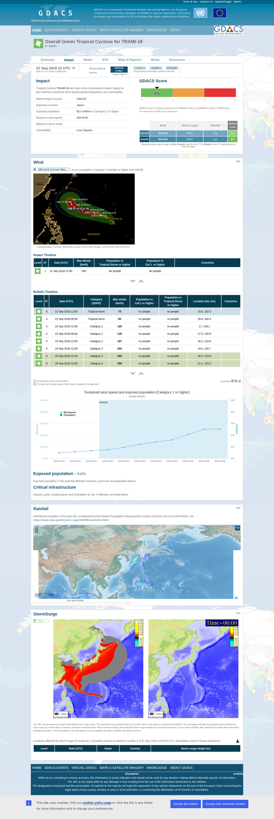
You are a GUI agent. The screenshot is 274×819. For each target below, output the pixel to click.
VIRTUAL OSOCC (84, 30)
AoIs (81, 473)
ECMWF (172, 68)
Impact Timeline (44, 255)
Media (155, 59)
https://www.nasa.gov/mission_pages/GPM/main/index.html (70, 520)
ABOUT (175, 30)
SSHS (138, 169)
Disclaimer (132, 773)
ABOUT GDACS (181, 767)
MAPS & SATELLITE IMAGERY (122, 30)
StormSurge (45, 614)
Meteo (88, 59)
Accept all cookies (186, 804)
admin (237, 1)
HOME (36, 30)
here (175, 111)
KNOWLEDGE (157, 30)
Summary (47, 59)
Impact (69, 59)
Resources (177, 59)
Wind (163, 125)
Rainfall (215, 125)
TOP (238, 161)
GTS (105, 59)
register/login (223, 1)
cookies (238, 773)
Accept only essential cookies (225, 804)
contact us (206, 1)
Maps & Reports (129, 59)
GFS (139, 68)
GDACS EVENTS (56, 30)
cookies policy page (96, 802)
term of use (190, 1)
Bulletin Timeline (45, 291)
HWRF (156, 68)
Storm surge (190, 125)
